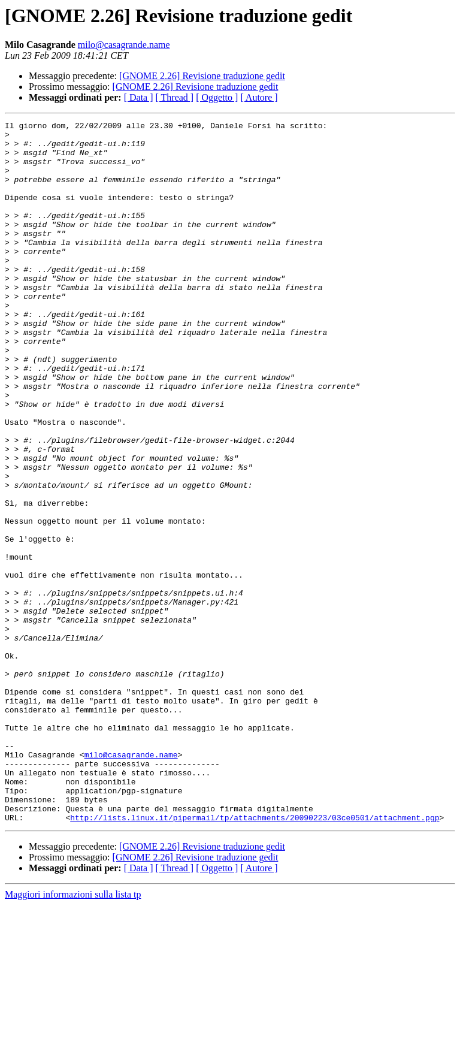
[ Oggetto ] (217, 97)
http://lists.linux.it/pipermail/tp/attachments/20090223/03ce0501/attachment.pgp (254, 957)
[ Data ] (138, 97)
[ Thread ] (175, 97)
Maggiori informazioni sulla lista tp (73, 1034)
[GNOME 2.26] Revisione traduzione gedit (202, 76)
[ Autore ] (258, 97)
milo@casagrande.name (124, 45)
